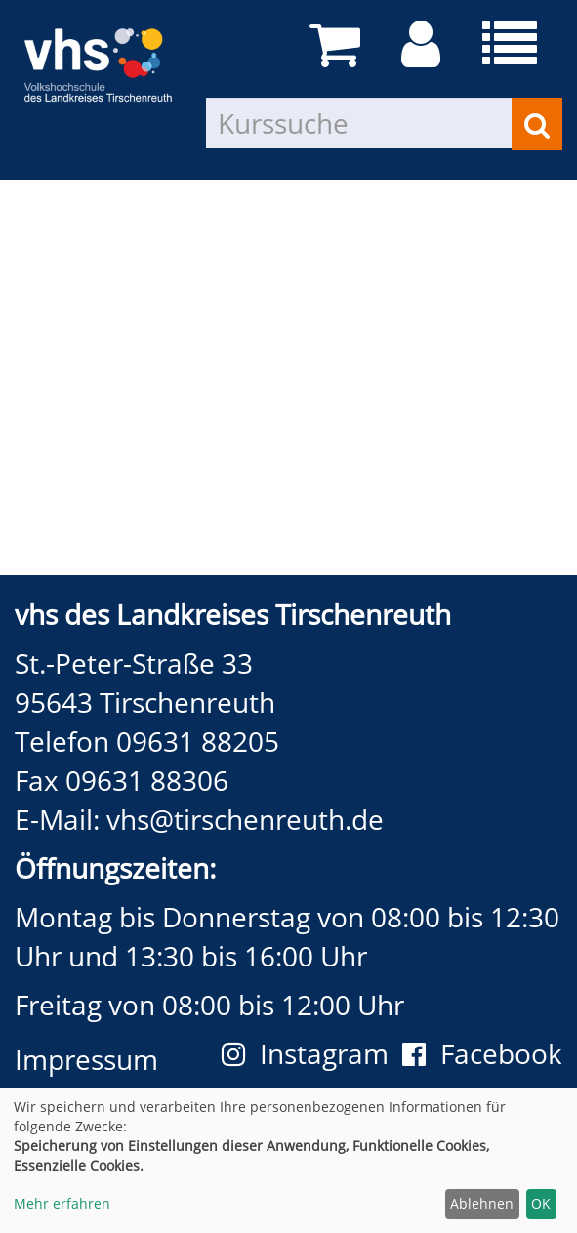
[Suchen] (537, 124)
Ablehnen (482, 1203)
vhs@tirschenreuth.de (245, 819)
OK (541, 1203)
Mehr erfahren (62, 1203)
